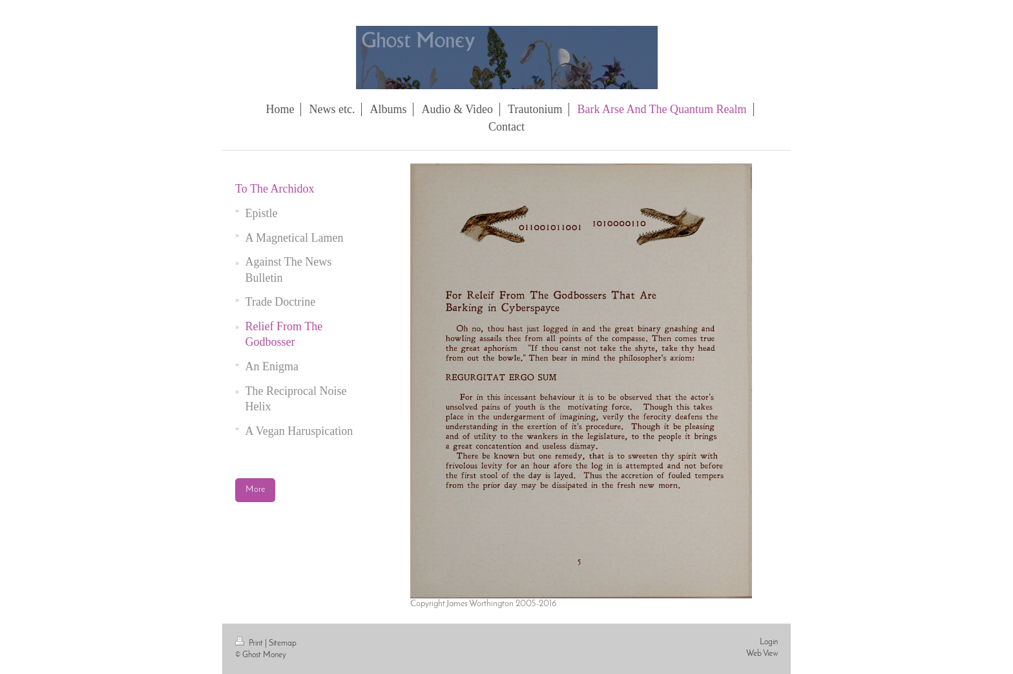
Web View (762, 653)
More (255, 489)
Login (769, 642)
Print (250, 643)
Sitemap (283, 643)
